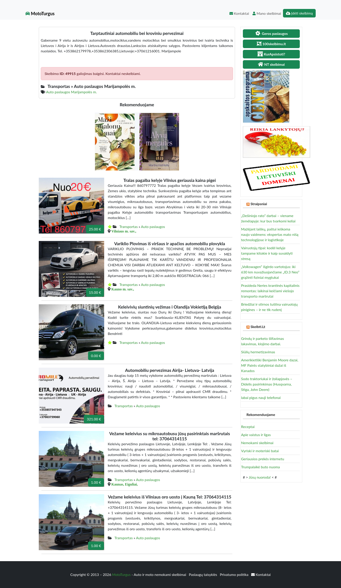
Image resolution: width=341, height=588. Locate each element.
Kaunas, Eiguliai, (124, 484)
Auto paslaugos (153, 226)
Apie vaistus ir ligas (256, 434)
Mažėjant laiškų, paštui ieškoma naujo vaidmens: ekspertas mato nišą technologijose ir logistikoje (269, 234)
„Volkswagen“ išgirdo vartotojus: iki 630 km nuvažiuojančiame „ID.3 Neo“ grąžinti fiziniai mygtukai (270, 271)
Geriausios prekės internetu (262, 459)
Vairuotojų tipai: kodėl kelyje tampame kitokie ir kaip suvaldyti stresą (267, 253)
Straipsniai (258, 204)
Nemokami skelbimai (257, 443)
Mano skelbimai (267, 13)
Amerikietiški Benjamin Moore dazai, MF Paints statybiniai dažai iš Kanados (269, 365)
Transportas (128, 226)
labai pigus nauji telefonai (261, 397)
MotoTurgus (40, 13)
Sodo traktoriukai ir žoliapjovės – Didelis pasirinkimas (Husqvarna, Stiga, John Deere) (266, 384)
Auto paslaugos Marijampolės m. (71, 92)
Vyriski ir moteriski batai (260, 451)
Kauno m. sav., (122, 289)
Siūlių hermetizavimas (258, 352)
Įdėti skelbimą (299, 13)
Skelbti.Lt (257, 326)
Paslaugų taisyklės (203, 574)
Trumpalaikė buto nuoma (260, 467)
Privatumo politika (234, 574)
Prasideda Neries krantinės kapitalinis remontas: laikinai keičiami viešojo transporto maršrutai (270, 290)
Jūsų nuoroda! (260, 477)
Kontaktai (239, 13)
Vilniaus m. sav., (123, 231)
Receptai (248, 426)
